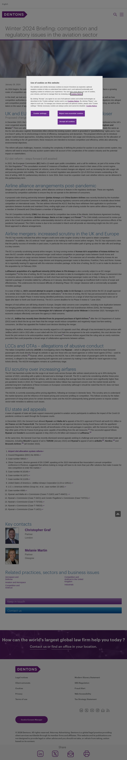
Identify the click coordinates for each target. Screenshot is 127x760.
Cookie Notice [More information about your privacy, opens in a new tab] (91, 106)
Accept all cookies (67, 121)
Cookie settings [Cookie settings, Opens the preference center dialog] (39, 113)
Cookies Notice (76, 94)
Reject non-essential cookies (71, 113)
